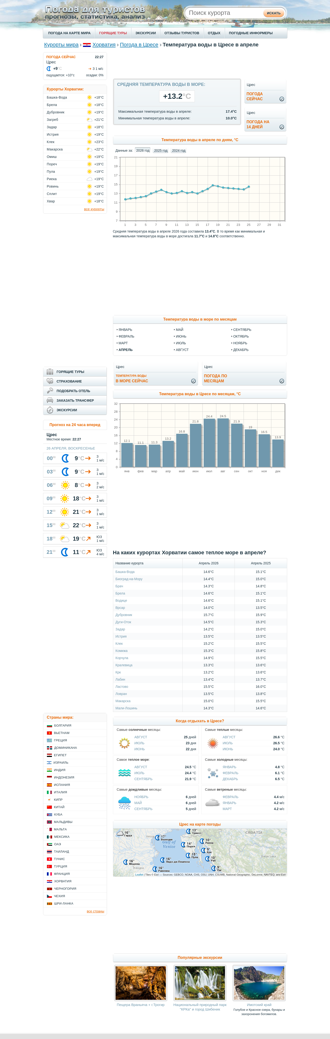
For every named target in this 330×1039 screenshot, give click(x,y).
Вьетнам (62, 733)
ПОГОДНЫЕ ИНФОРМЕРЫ (251, 33)
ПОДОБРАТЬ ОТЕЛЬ (73, 391)
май (179, 330)
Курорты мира (61, 45)
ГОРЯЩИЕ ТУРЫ (113, 33)
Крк (118, 672)
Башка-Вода (125, 572)
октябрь (241, 336)
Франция (62, 874)
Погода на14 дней (257, 124)
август (182, 350)
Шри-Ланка (63, 903)
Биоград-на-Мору (129, 579)
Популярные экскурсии (200, 958)
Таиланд (61, 851)
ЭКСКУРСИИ (145, 33)
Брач (119, 586)
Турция (60, 866)
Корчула (122, 658)
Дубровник (124, 615)
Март (227, 809)
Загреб (52, 120)
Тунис (59, 859)
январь (125, 330)
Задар (120, 629)
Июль (139, 743)
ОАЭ (57, 844)
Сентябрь (143, 779)
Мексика (62, 837)
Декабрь (230, 779)
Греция (60, 740)
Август (140, 737)
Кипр (58, 799)
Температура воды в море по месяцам (199, 319)
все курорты (94, 209)
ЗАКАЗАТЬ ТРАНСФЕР (75, 400)
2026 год (142, 150)
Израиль (61, 762)
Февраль (231, 773)
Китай (59, 807)
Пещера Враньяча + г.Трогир (141, 1005)
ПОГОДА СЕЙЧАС (61, 57)
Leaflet (139, 874)
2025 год (160, 150)
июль (181, 343)
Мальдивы (63, 822)
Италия (60, 792)
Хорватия (104, 45)
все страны (95, 911)
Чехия (59, 896)
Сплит (52, 194)
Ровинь (53, 186)
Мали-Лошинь (126, 708)
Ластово (122, 687)
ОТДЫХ (214, 33)
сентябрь (242, 330)
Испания (62, 785)
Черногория (65, 888)
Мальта (60, 829)
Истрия (121, 636)
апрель (126, 350)
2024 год (178, 150)
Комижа (122, 651)
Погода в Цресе (139, 45)
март (123, 343)
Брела (120, 593)
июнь (181, 336)
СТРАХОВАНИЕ (69, 381)
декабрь (241, 350)
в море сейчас (132, 378)
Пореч (52, 164)
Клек (119, 643)
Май (138, 803)
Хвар (51, 201)
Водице (121, 600)
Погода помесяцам (215, 378)
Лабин (120, 679)
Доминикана (65, 748)
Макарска (123, 701)
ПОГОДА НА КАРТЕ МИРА (69, 33)
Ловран (121, 694)
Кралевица (124, 665)
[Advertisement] (200, 63)
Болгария (63, 725)
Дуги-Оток (123, 622)
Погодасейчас (254, 96)
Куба (58, 814)
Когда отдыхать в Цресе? (200, 721)
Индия (60, 770)
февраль (126, 336)
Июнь (139, 749)
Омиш (52, 157)
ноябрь (240, 343)
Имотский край (259, 1005)
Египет (60, 755)
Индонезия (64, 777)
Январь (229, 767)
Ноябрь (141, 797)
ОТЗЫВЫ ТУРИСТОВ (181, 33)
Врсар (120, 608)
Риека (52, 179)
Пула (51, 171)
